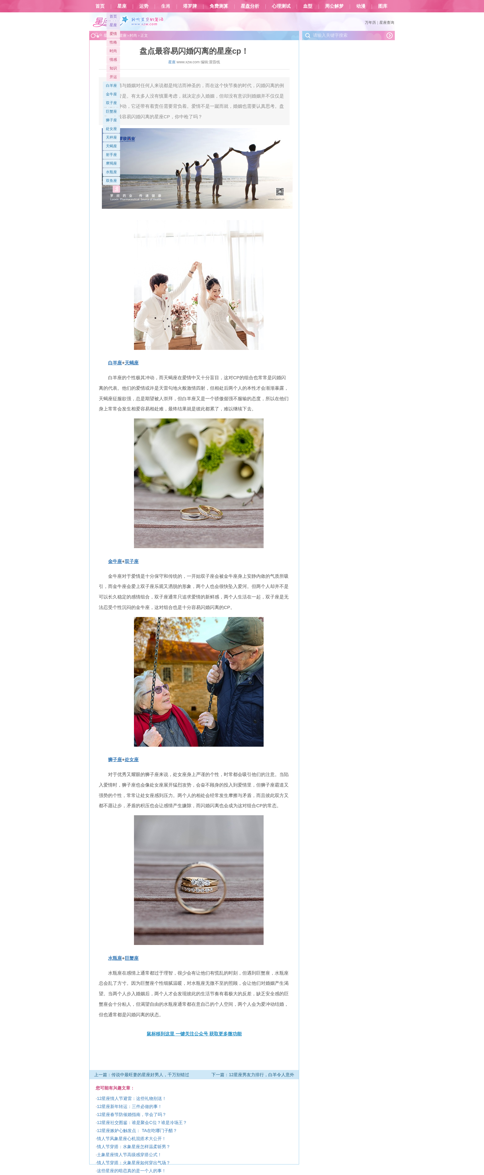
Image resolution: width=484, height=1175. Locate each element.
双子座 (111, 103)
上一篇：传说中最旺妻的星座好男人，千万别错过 (141, 1074)
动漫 (360, 6)
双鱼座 (111, 180)
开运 (113, 77)
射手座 (111, 155)
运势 (143, 6)
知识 (113, 68)
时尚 (113, 51)
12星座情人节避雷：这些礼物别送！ (132, 1098)
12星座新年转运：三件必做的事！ (129, 1106)
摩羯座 (111, 163)
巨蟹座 (111, 111)
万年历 (370, 22)
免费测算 (219, 6)
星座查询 (386, 22)
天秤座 (111, 137)
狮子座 (111, 120)
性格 (113, 42)
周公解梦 (334, 6)
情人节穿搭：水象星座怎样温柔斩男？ (133, 1146)
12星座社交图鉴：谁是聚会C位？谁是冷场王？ (142, 1122)
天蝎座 (111, 146)
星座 (122, 6)
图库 (382, 6)
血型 (307, 6)
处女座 (111, 129)
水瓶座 (111, 172)
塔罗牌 (190, 6)
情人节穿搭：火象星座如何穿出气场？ (133, 1162)
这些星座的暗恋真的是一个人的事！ (131, 1170)
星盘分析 (250, 6)
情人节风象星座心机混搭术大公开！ (131, 1138)
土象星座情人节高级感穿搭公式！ (129, 1154)
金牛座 (111, 94)
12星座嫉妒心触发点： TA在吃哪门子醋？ (137, 1130)
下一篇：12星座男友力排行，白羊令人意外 (252, 1074)
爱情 (113, 33)
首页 (100, 6)
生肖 (165, 6)
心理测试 (281, 6)
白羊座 (111, 85)
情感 (113, 59)
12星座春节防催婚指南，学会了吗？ (132, 1114)
